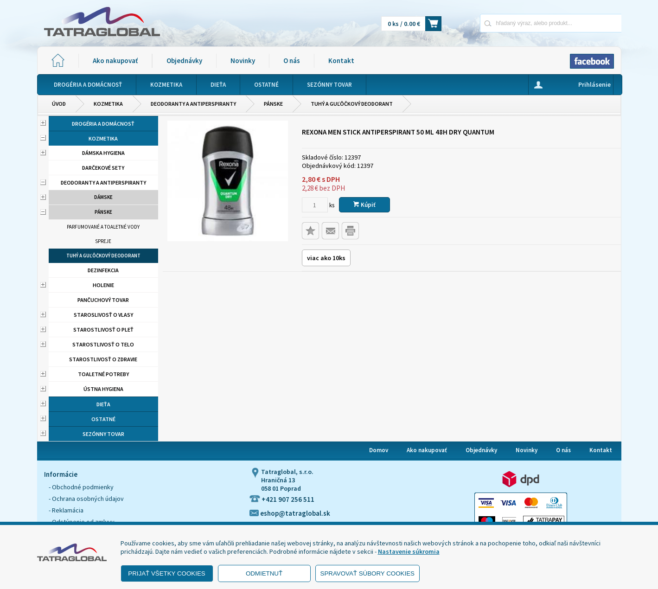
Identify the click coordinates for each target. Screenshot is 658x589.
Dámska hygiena (103, 152)
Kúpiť (364, 205)
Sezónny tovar (103, 433)
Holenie (103, 285)
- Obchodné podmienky (81, 487)
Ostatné (103, 419)
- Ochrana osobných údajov (86, 498)
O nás (291, 60)
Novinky (242, 60)
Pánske (273, 103)
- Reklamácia (66, 510)
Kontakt (341, 60)
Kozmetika (108, 103)
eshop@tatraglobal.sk (289, 513)
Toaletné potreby (103, 374)
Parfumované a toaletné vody (103, 227)
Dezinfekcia (103, 270)
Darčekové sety (103, 167)
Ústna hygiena (103, 388)
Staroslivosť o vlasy (103, 314)
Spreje (103, 241)
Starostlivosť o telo (103, 344)
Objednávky (184, 60)
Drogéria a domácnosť (103, 123)
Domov (378, 450)
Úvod (59, 103)
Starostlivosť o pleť (103, 329)
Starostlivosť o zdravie (103, 359)
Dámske (103, 197)
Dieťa (103, 404)
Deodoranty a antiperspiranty (193, 103)
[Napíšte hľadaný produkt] (518, 23)
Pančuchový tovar (103, 299)
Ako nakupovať (115, 60)
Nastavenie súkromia (409, 551)
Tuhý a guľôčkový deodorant (352, 103)
